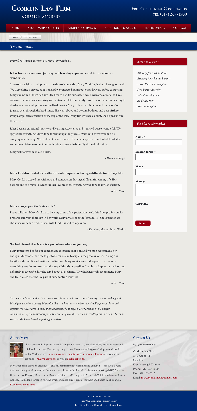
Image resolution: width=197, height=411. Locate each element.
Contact (180, 28)
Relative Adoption (147, 106)
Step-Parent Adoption (149, 90)
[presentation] (158, 212)
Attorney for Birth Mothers (152, 73)
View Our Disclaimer (90, 401)
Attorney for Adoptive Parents (153, 79)
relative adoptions (46, 358)
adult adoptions (75, 358)
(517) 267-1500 (173, 14)
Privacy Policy (110, 401)
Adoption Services (82, 28)
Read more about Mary (22, 384)
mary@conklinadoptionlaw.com (159, 378)
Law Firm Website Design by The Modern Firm (98, 405)
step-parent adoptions (92, 354)
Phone (139, 166)
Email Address (145, 152)
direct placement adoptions (64, 354)
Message (140, 181)
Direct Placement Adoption (152, 84)
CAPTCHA (141, 204)
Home (14, 28)
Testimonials (154, 28)
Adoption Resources (120, 28)
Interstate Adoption (148, 95)
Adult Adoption (145, 101)
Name (140, 137)
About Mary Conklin (43, 28)
